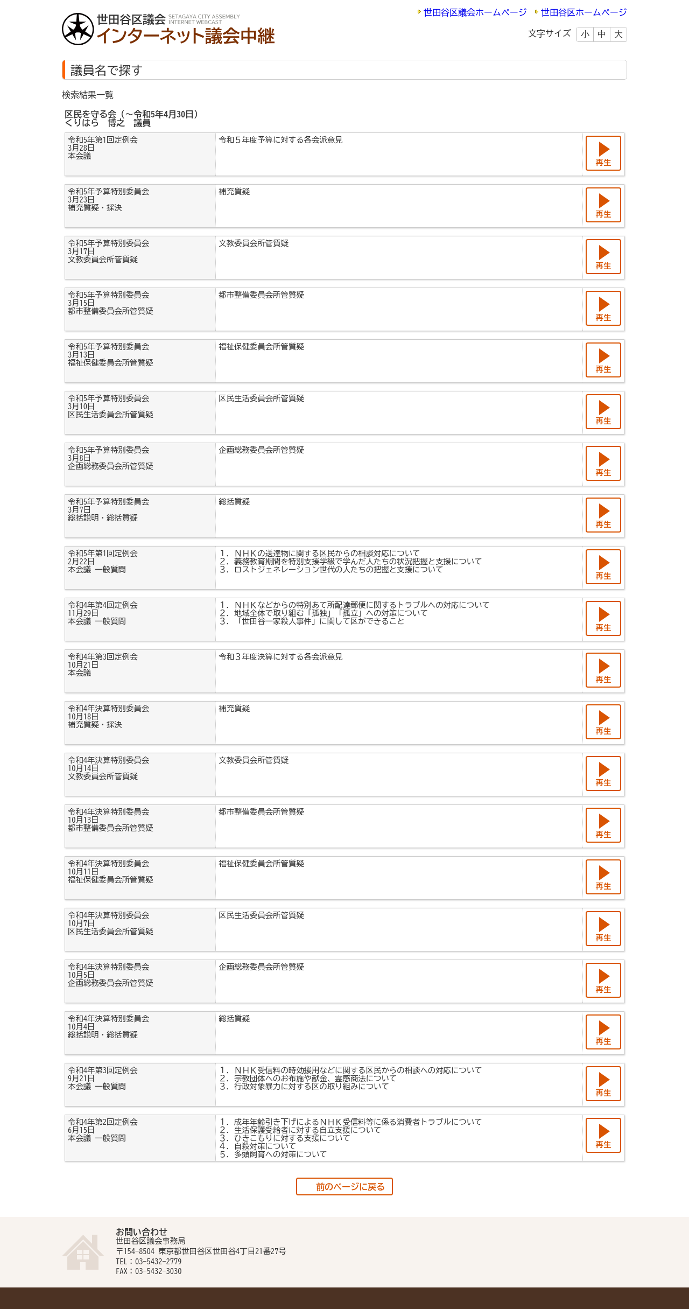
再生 (603, 162)
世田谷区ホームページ (584, 12)
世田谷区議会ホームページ (475, 12)
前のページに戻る (350, 1186)
